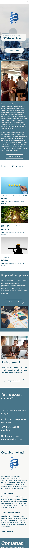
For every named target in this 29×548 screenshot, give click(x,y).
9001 (6, 198)
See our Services (14, 156)
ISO (2, 198)
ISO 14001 (5, 229)
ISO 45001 (5, 260)
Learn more (14, 50)
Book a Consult (14, 302)
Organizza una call (14, 381)
